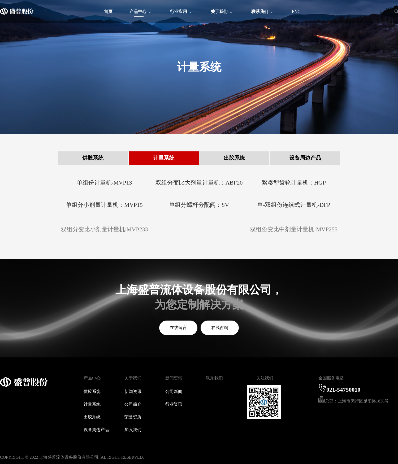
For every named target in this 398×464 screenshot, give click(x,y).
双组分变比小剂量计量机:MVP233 (104, 232)
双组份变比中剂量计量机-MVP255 (294, 232)
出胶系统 (234, 158)
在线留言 (178, 327)
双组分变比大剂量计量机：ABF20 (199, 182)
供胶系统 (92, 158)
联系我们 (214, 378)
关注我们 (264, 378)
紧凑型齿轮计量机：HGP (294, 182)
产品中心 (92, 378)
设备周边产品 (305, 158)
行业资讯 (173, 404)
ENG (296, 11)
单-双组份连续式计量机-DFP (293, 205)
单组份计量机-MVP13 (104, 182)
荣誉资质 (132, 417)
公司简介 (132, 404)
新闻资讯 (132, 391)
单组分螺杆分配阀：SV (199, 205)
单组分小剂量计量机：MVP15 (104, 205)
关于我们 (132, 378)
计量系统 (163, 158)
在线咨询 (219, 327)
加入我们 (132, 429)
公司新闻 (173, 391)
